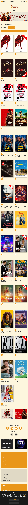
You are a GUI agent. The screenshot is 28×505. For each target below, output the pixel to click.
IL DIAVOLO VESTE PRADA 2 (6, 55)
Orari (4, 455)
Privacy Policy (5, 477)
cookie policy (23, 495)
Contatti (4, 475)
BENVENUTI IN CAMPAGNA (20, 130)
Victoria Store (5, 465)
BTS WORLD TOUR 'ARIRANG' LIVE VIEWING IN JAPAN (20, 105)
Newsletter (5, 473)
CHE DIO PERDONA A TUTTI (20, 231)
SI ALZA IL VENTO (18, 381)
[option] (14, 16)
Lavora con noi (5, 474)
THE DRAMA (17, 256)
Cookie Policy (5, 478)
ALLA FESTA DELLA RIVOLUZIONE (5, 131)
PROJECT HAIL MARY (19, 306)
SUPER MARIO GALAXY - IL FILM (7, 256)
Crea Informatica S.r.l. (6, 486)
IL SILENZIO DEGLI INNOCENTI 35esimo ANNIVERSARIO (7, 207)
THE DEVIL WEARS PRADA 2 (20, 55)
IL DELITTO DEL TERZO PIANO (7, 155)
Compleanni (5, 461)
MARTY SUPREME (4, 356)
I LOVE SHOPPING (4, 405)
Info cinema (5, 460)
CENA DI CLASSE (18, 280)
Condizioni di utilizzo (6, 480)
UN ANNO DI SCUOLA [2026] (6, 231)
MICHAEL (3, 80)
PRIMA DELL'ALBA (18, 331)
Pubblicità (4, 464)
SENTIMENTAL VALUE (5, 381)
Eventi (4, 457)
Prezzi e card (5, 458)
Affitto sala (5, 463)
